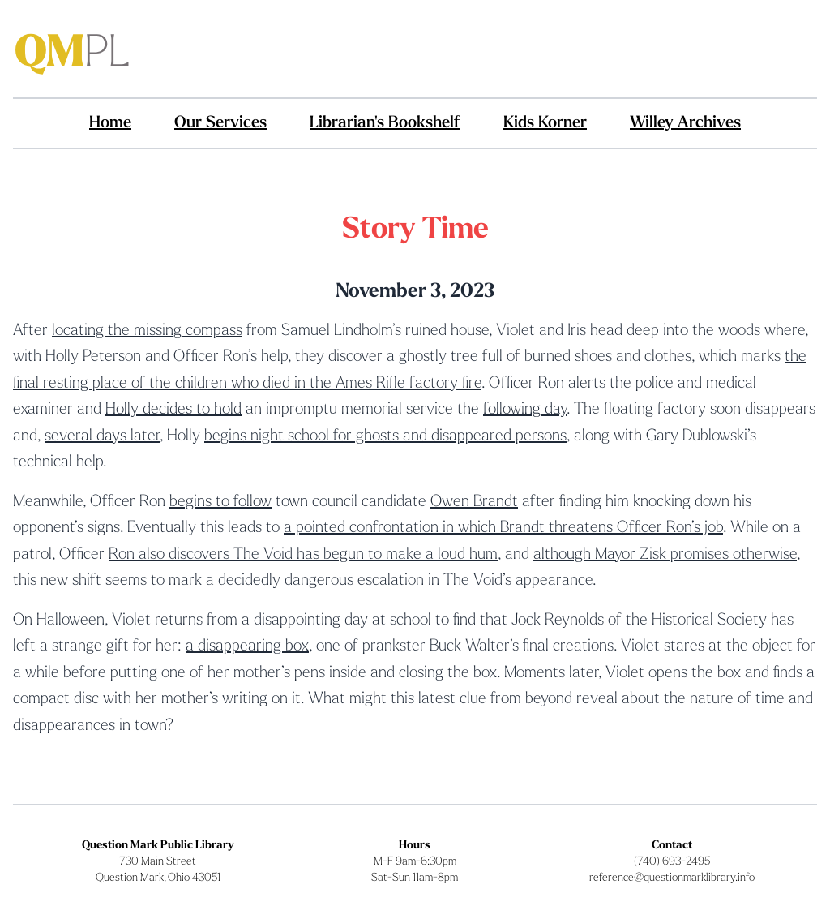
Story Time (415, 230)
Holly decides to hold (173, 410)
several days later (102, 436)
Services (220, 123)
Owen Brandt (474, 502)
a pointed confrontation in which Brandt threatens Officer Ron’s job (503, 528)
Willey (685, 123)
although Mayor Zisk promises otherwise (665, 555)
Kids (545, 123)
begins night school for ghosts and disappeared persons (385, 436)
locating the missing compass (147, 331)
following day (525, 410)
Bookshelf (385, 123)
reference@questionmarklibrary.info (672, 878)
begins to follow (220, 502)
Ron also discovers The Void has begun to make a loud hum (303, 555)
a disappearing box (247, 646)
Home (110, 123)
